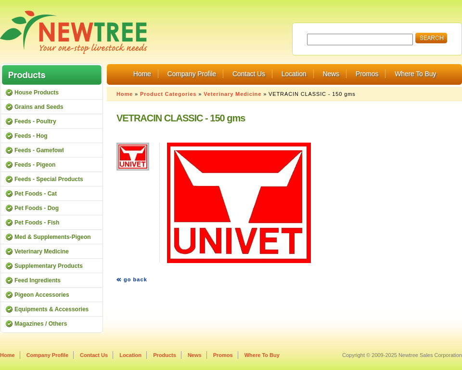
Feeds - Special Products (48, 179)
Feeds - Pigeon (34, 164)
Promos (367, 74)
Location (294, 74)
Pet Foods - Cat (35, 193)
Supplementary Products (48, 266)
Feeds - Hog (31, 135)
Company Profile (191, 74)
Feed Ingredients (37, 280)
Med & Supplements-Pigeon (52, 237)
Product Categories (168, 94)
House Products (36, 92)
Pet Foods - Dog (36, 208)
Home (142, 74)
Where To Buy (415, 74)
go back (135, 279)
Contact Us (248, 74)
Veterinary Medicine (232, 94)
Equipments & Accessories (51, 309)
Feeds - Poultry (35, 121)
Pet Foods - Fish (36, 222)
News (330, 74)
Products (164, 355)
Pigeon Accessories (41, 294)
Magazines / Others (40, 323)
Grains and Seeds (38, 107)
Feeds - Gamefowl (39, 150)
